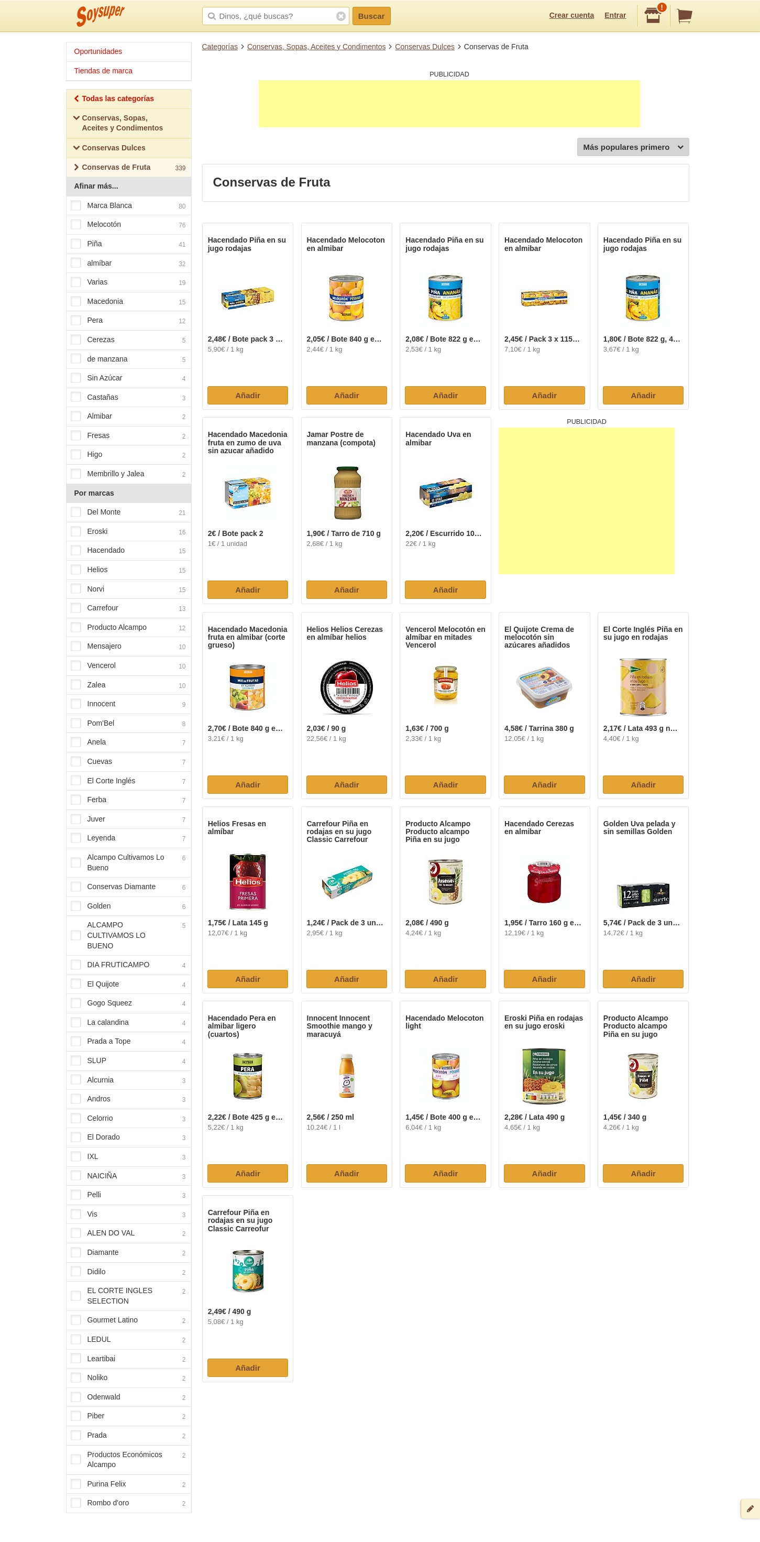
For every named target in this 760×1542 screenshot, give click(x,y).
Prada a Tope (128, 1042)
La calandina (128, 1023)
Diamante (128, 1253)
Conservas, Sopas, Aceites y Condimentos (316, 46)
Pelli (128, 1195)
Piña (128, 244)
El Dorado (128, 1138)
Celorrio (128, 1118)
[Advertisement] (449, 103)
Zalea (128, 685)
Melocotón (128, 225)
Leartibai (128, 1359)
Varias (128, 282)
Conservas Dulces (425, 46)
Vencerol (128, 666)
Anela (128, 743)
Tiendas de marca (103, 71)
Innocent (128, 704)
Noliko (128, 1378)
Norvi (128, 589)
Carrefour (128, 609)
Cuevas (128, 762)
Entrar (615, 15)
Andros (128, 1100)
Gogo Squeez (128, 1004)
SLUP (128, 1061)
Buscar (371, 16)
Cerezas (128, 340)
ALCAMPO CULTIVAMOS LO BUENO (128, 935)
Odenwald (128, 1397)
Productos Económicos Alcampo (128, 1459)
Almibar (128, 417)
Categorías (220, 46)
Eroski (128, 532)
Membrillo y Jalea (128, 474)
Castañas (128, 397)
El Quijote (128, 984)
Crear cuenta (571, 15)
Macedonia (128, 302)
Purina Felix (128, 1484)
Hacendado (128, 551)
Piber (128, 1417)
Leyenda (128, 839)
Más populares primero (633, 147)
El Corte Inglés (128, 781)
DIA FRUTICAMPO (128, 965)
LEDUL (128, 1340)
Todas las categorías (113, 99)
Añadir (247, 395)
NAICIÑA (128, 1176)
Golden (128, 906)
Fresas (128, 436)
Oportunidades (98, 51)
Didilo (128, 1272)
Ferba (128, 800)
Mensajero (128, 647)
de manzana (128, 359)
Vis (128, 1214)
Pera (128, 321)
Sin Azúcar (128, 378)
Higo (128, 455)
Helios (128, 570)
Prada (128, 1435)
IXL (128, 1157)
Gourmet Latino (128, 1321)
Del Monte (128, 513)
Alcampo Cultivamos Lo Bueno (128, 862)
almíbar (128, 263)
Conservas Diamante (128, 887)
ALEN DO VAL (128, 1234)
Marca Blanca (128, 206)
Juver (128, 819)
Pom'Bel (128, 723)
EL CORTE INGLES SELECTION (128, 1295)
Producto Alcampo (128, 627)
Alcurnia (128, 1080)
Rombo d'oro (128, 1504)
